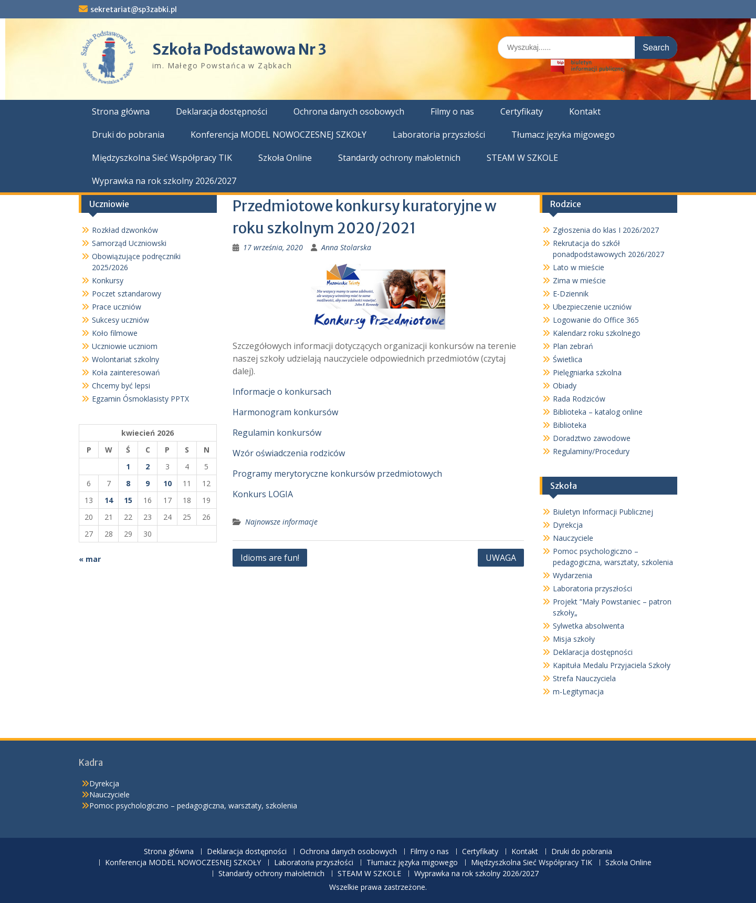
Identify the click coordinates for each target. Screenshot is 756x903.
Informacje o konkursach (282, 391)
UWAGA (501, 557)
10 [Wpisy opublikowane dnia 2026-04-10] (167, 483)
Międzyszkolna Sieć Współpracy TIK (162, 157)
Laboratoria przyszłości (439, 134)
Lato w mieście (578, 267)
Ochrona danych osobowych (348, 111)
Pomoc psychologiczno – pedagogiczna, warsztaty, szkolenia (193, 805)
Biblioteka (569, 425)
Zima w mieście (579, 280)
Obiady (564, 386)
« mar (90, 559)
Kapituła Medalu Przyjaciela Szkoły (611, 665)
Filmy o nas (452, 111)
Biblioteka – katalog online (598, 412)
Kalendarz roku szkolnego (596, 333)
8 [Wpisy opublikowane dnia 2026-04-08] (128, 483)
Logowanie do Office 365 (596, 320)
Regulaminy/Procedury (591, 451)
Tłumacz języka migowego (563, 134)
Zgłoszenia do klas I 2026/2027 (606, 230)
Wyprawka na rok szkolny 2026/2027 (164, 181)
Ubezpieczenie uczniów (592, 307)
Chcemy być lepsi (121, 386)
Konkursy (107, 280)
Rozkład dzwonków (125, 230)
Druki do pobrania (128, 134)
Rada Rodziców (579, 399)
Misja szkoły (574, 639)
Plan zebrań (573, 346)
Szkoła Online (285, 157)
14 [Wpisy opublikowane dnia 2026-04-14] (108, 500)
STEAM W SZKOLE (522, 157)
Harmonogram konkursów (285, 412)
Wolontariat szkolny (125, 359)
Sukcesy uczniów (120, 320)
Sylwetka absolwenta (588, 626)
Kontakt (585, 111)
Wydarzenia (572, 575)
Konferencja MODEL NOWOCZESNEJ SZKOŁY (278, 134)
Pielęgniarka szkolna (587, 372)
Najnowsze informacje (281, 522)
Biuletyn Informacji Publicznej (603, 512)
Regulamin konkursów (277, 432)
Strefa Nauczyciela (584, 678)
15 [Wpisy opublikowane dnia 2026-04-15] (128, 500)
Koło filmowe (115, 333)
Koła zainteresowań (126, 372)
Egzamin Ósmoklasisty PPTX (140, 399)
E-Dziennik (571, 294)
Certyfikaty (521, 111)
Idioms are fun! (269, 557)
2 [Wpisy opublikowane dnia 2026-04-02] (147, 466)
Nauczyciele (573, 538)
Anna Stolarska (346, 247)
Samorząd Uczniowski (129, 243)
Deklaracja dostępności (221, 111)
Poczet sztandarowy (126, 294)
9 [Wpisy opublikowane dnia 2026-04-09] (147, 483)
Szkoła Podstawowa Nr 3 (239, 49)
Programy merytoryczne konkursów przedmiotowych (337, 473)
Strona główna (121, 111)
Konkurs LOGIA (263, 494)
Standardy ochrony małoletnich (399, 157)
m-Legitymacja (578, 691)
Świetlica (567, 359)
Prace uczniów (116, 307)
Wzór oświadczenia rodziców (289, 453)
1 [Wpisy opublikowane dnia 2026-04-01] (128, 466)
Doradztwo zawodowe (592, 438)
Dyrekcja (568, 525)
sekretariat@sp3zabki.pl (133, 9)
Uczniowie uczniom (125, 346)
